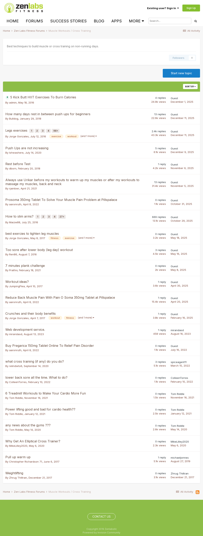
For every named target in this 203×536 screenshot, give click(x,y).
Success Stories (68, 21)
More (136, 21)
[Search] (169, 21)
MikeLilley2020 (18, 442)
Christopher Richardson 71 (25, 458)
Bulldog (13, 118)
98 (56, 130)
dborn (12, 166)
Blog (99, 21)
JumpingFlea (17, 283)
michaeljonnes (180, 454)
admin (13, 102)
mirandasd (15, 331)
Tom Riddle (16, 394)
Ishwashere (16, 151)
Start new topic (181, 73)
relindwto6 (15, 362)
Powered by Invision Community (101, 529)
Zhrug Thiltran (18, 474)
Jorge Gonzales (19, 134)
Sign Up (191, 8)
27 (62, 214)
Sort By (190, 86)
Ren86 (13, 251)
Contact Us (101, 513)
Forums (34, 21)
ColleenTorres (18, 378)
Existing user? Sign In (163, 8)
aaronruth (15, 202)
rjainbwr (14, 186)
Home (13, 21)
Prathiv (13, 267)
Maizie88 (14, 219)
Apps (116, 21)
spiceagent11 (179, 358)
